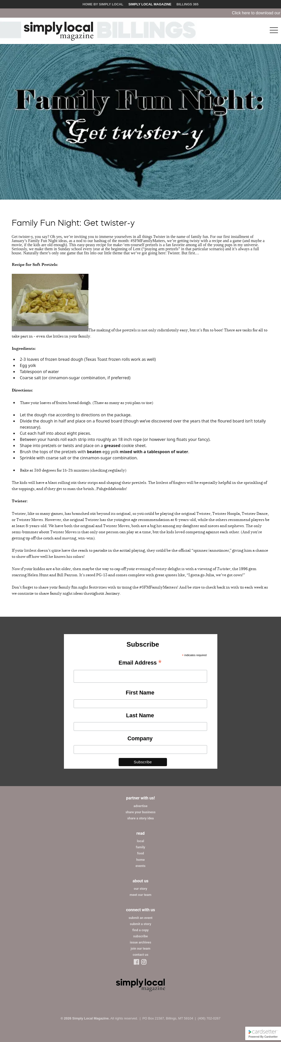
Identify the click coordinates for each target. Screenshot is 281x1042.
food (140, 853)
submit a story (140, 924)
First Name (140, 692)
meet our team (140, 895)
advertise (140, 806)
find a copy (140, 930)
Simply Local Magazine (149, 4)
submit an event (140, 918)
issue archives (140, 942)
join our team (140, 948)
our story (140, 889)
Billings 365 (187, 4)
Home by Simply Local (103, 4)
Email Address (140, 663)
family (140, 847)
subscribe (140, 936)
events (140, 866)
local (140, 841)
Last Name (140, 715)
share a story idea (140, 818)
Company (139, 738)
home (140, 860)
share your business (140, 812)
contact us (140, 955)
